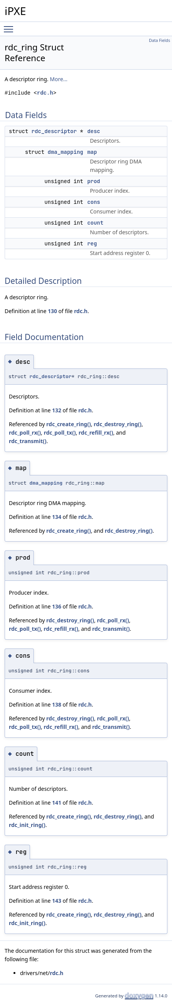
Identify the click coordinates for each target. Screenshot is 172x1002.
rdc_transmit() (28, 441)
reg (92, 243)
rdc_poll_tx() (60, 432)
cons (93, 201)
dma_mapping (65, 151)
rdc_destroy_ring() (118, 424)
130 (52, 311)
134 (56, 516)
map (92, 151)
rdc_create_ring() (68, 424)
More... (59, 79)
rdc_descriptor (54, 131)
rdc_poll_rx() (25, 432)
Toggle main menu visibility (10, 26)
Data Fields (159, 40)
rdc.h (45, 93)
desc (93, 131)
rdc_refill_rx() (95, 432)
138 (56, 704)
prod (93, 181)
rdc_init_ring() (27, 825)
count (95, 222)
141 (56, 802)
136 (56, 606)
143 (56, 900)
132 (56, 410)
